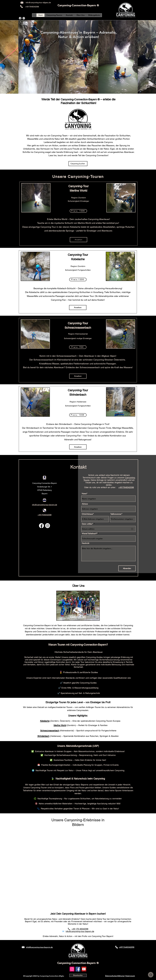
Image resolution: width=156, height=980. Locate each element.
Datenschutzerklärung (114, 976)
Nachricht (85, 543)
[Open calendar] (132, 529)
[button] (78, 211)
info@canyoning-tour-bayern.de (80, 931)
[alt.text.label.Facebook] (20, 18)
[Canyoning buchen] (77, 163)
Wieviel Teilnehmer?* (90, 533)
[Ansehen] (78, 239)
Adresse (85, 504)
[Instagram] (72, 969)
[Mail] (22, 2)
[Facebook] (78, 969)
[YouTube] (84, 969)
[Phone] (21, 6)
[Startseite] (78, 975)
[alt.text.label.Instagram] (24, 18)
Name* (84, 493)
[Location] (44, 478)
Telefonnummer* (116, 514)
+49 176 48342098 (80, 929)
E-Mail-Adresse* (88, 514)
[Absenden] (127, 568)
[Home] (151, 975)
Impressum (130, 976)
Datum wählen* (88, 524)
